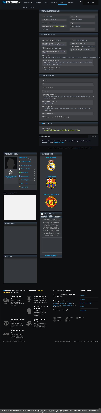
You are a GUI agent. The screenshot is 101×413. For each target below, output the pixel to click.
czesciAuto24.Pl (66, 341)
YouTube (80, 318)
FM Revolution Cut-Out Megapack (41, 307)
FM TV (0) (24, 183)
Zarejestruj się (59, 142)
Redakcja (82, 296)
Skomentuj (93, 136)
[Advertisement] (20, 239)
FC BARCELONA (51, 176)
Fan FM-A (23, 157)
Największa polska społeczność (16, 297)
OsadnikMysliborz (69, 305)
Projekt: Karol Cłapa (79, 341)
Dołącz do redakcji (85, 303)
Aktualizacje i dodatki (17, 319)
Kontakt (82, 299)
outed (56, 303)
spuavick (63, 303)
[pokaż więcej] (57, 307)
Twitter (69, 318)
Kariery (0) (24, 172)
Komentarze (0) (26, 165)
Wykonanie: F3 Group (92, 341)
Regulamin (83, 310)
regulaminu (77, 148)
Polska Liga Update (40, 296)
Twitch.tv (57, 320)
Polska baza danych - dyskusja (17, 331)
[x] (99, 409)
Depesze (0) (25, 176)
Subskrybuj (36, 169)
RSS (67, 320)
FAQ (91, 148)
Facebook (57, 318)
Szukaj (80, 2)
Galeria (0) (24, 187)
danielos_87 (57, 305)
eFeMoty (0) (25, 180)
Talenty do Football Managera (40, 320)
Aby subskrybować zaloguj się (11, 172)
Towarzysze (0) (26, 161)
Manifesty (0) (25, 169)
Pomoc (82, 306)
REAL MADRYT (51, 158)
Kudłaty (70, 303)
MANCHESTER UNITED (51, 195)
